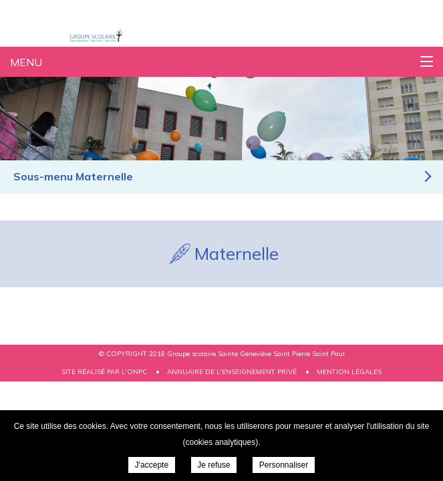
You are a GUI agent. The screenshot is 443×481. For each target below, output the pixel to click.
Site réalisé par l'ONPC (104, 371)
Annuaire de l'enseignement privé (232, 371)
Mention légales (349, 371)
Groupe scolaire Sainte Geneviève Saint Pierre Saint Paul (114, 35)
